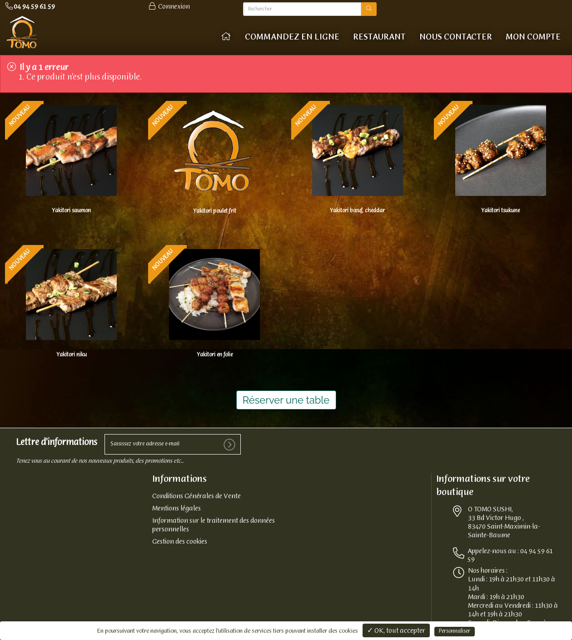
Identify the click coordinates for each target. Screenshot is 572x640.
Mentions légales (176, 508)
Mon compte (533, 37)
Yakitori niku (71, 355)
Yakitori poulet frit (214, 211)
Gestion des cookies (179, 541)
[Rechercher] (302, 9)
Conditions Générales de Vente (196, 496)
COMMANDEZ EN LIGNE (292, 37)
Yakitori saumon (71, 211)
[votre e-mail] (172, 444)
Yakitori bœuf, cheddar (357, 211)
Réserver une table (286, 400)
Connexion (169, 6)
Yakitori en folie (215, 355)
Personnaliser (454, 631)
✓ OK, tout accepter (396, 631)
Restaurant (379, 37)
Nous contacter (455, 37)
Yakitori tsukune (500, 211)
